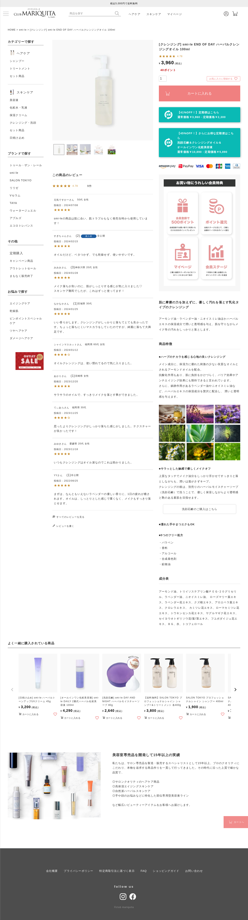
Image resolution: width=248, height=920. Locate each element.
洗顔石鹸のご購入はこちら (199, 509)
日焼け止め (17, 137)
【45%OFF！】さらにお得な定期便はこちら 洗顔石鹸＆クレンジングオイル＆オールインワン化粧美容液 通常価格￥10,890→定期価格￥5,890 (205, 142)
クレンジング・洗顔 (23, 122)
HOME (12, 29)
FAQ (144, 870)
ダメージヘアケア (21, 338)
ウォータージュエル (23, 210)
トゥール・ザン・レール (26, 165)
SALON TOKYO (21, 180)
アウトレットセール (23, 268)
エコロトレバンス (21, 225)
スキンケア (153, 14)
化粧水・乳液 (18, 107)
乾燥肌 (14, 310)
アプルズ (16, 218)
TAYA (13, 203)
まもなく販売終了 (21, 275)
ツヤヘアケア (18, 330)
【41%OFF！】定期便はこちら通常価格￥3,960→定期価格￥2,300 (201, 115)
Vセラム (15, 195)
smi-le (23, 29)
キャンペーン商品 (21, 260)
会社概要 (52, 870)
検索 (118, 13)
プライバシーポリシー (78, 870)
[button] (12, 689)
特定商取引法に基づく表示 (116, 870)
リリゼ (14, 187)
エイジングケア (20, 303)
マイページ (174, 14)
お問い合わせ (194, 870)
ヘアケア (134, 14)
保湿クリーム (18, 115)
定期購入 (16, 253)
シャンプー (17, 60)
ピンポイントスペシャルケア (26, 321)
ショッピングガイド (166, 870)
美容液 (14, 100)
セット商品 (17, 76)
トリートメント (20, 68)
